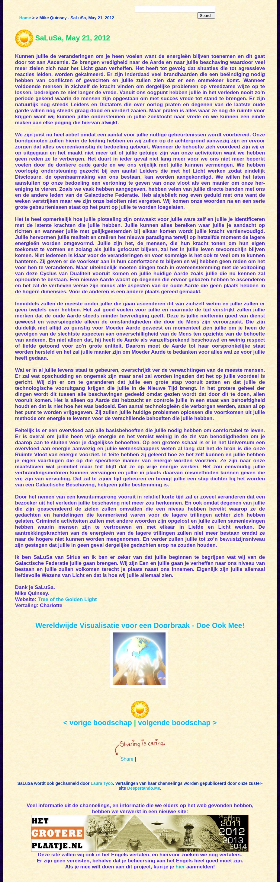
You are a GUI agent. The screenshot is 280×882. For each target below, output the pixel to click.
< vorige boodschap (97, 722)
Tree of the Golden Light (67, 599)
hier (180, 867)
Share (127, 759)
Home (25, 17)
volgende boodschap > (177, 722)
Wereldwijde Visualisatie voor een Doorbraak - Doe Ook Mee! (140, 625)
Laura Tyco (102, 783)
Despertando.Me (143, 788)
